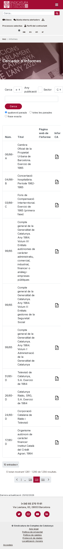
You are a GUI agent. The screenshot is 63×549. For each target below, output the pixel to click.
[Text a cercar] (31, 99)
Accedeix (8, 545)
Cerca (8, 89)
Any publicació (30, 89)
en (36, 32)
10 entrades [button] (11, 464)
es (30, 32)
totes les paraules (40, 112)
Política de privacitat (32, 532)
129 (37, 480)
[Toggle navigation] (56, 4)
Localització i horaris (32, 541)
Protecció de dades (32, 538)
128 (31, 480)
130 (43, 480)
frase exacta (13, 116)
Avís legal (34, 529)
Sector (48, 89)
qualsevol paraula (16, 112)
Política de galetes (32, 535)
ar (43, 32)
